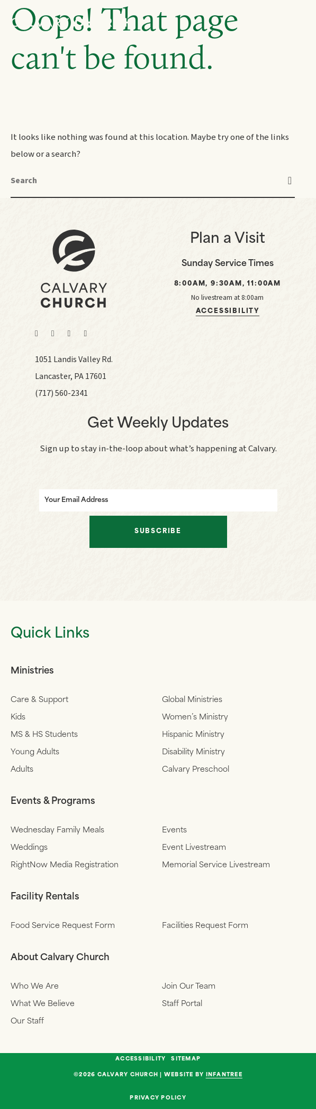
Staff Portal (182, 1004)
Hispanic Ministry (193, 735)
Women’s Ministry (195, 718)
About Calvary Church (61, 957)
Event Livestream (194, 848)
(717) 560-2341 (61, 393)
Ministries (33, 671)
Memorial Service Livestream (216, 865)
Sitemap (186, 1059)
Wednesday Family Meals (57, 831)
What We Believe (43, 1004)
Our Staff (27, 1022)
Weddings (29, 848)
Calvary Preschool (195, 770)
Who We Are (35, 987)
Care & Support (39, 700)
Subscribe (158, 531)
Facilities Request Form (205, 926)
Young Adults (35, 752)
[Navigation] (294, 22)
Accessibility (227, 311)
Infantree (224, 1075)
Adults (22, 770)
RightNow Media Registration (65, 865)
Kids (18, 718)
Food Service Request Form (63, 926)
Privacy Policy (158, 1098)
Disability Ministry (193, 752)
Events (174, 831)
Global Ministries (192, 700)
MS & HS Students (44, 735)
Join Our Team (188, 987)
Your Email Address (77, 500)
